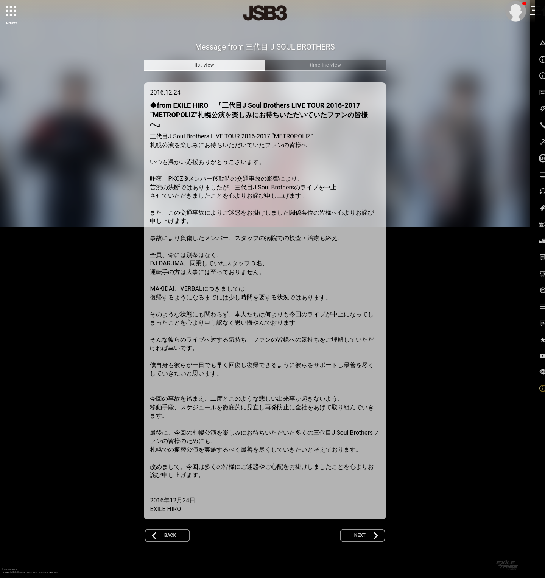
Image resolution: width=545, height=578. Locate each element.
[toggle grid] (12, 12)
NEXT (360, 535)
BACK (170, 535)
